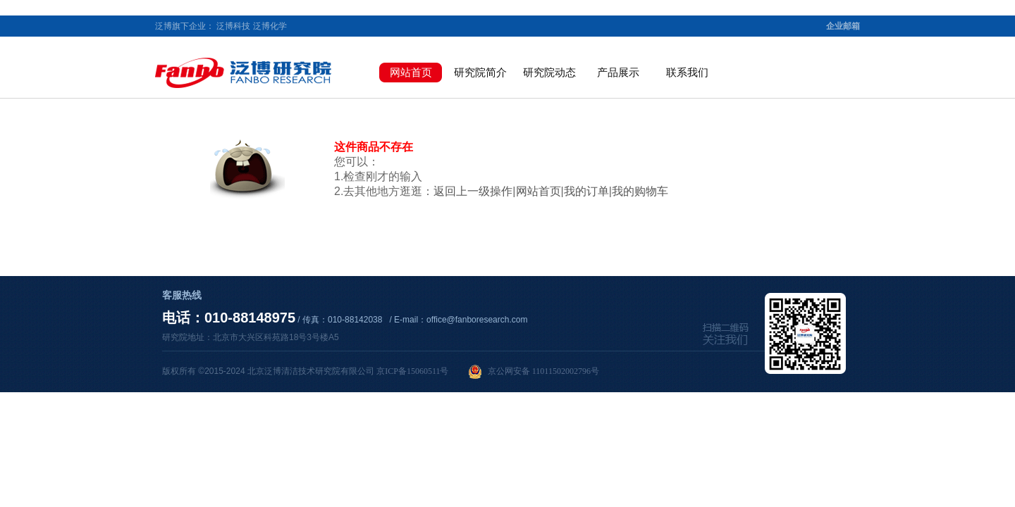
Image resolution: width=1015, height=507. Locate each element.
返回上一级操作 (472, 191)
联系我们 (687, 72)
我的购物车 (640, 191)
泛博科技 (233, 26)
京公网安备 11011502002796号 (533, 372)
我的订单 (586, 191)
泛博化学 (270, 26)
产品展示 (618, 72)
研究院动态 (549, 72)
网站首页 (411, 72)
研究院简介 (480, 72)
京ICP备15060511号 (412, 371)
